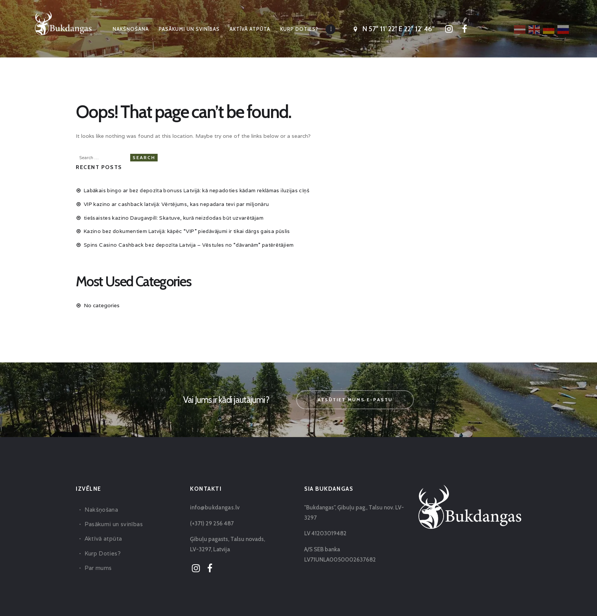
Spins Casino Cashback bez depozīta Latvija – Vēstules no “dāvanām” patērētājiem (189, 242)
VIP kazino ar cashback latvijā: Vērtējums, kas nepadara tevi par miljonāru (176, 201)
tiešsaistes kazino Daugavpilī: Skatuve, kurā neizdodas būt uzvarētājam (174, 215)
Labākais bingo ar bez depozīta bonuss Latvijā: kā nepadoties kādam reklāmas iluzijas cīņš (198, 188)
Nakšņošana (101, 507)
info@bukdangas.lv (213, 505)
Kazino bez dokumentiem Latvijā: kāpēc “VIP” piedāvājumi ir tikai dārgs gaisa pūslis (189, 229)
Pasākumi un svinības (112, 521)
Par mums (98, 565)
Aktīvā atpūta (102, 536)
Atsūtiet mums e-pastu (355, 397)
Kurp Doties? (102, 551)
